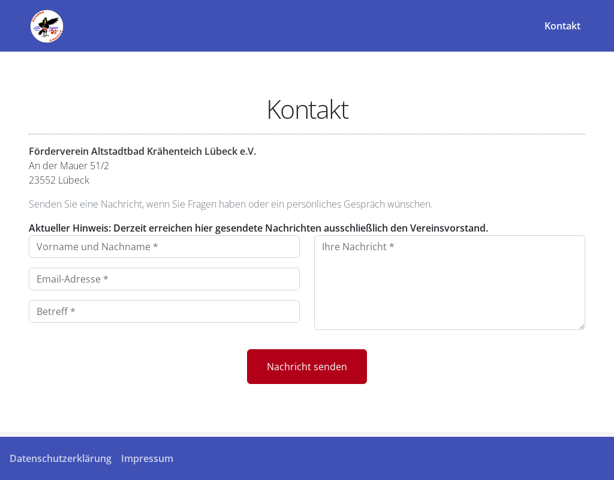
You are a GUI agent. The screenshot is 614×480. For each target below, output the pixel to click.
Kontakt (562, 25)
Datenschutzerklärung (61, 458)
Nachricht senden (307, 366)
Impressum (147, 458)
